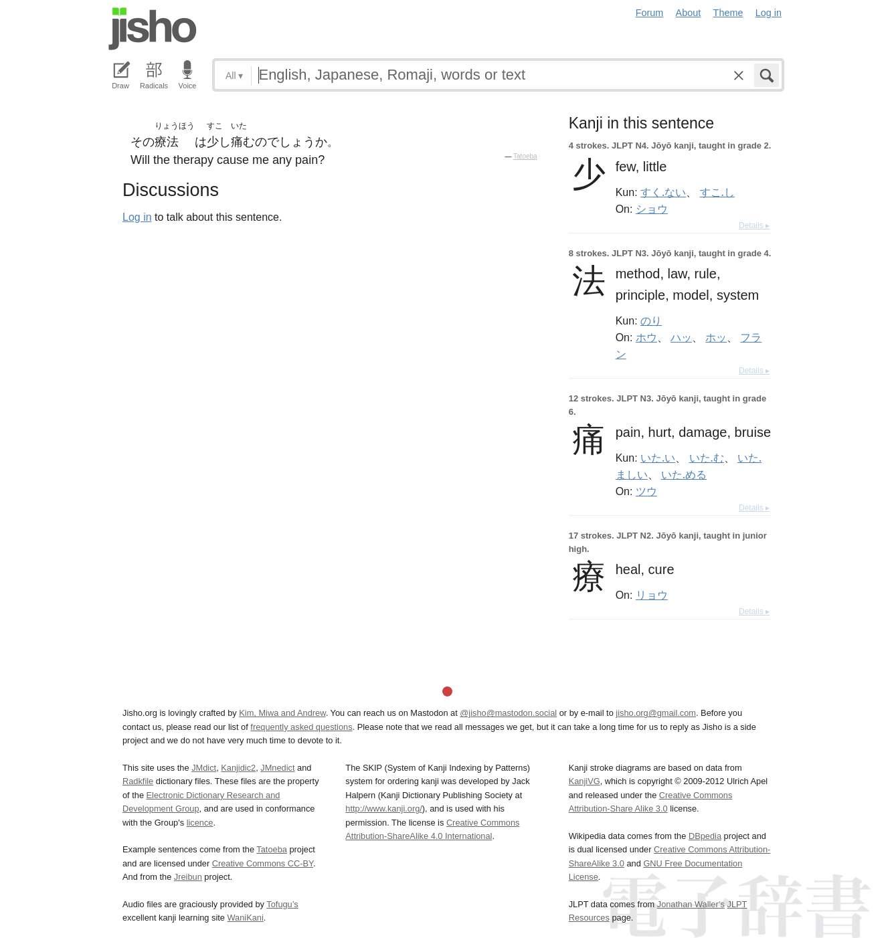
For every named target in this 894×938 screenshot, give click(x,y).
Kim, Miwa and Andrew (282, 713)
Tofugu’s (282, 904)
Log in (768, 12)
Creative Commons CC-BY (262, 863)
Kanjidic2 (238, 768)
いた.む (706, 457)
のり (651, 320)
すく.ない (663, 192)
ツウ (646, 491)
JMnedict (277, 768)
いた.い (657, 457)
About (688, 12)
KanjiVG (584, 781)
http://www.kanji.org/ (383, 809)
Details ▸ (754, 225)
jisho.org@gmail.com (656, 713)
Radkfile (137, 781)
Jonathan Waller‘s (691, 904)
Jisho (152, 28)
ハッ (681, 337)
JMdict (203, 768)
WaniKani (246, 918)
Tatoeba (525, 156)
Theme (728, 12)
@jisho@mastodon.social (508, 713)
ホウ (646, 337)
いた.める (684, 474)
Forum (650, 12)
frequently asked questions (301, 727)
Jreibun (188, 877)
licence (200, 823)
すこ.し (717, 192)
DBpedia (705, 836)
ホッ (716, 337)
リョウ (652, 594)
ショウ (652, 208)
